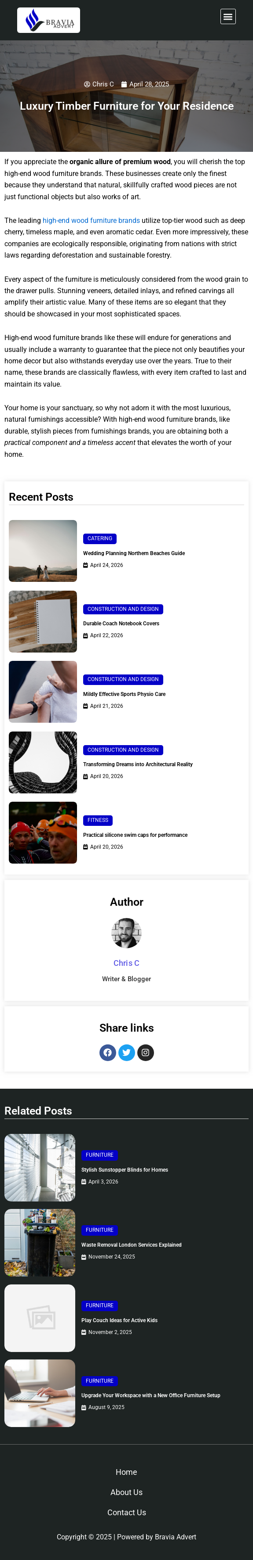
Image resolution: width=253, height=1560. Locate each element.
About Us (126, 1492)
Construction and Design (123, 609)
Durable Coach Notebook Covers (121, 623)
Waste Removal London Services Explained (131, 1245)
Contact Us (126, 1512)
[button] (228, 16)
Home (126, 1472)
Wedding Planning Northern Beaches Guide (134, 553)
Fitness (98, 820)
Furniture (100, 1155)
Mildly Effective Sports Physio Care (124, 694)
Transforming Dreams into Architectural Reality (138, 764)
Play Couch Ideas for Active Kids (119, 1320)
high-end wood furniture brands (91, 220)
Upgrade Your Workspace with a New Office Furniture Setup (150, 1395)
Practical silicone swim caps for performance (135, 835)
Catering (100, 538)
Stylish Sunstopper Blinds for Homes (124, 1170)
